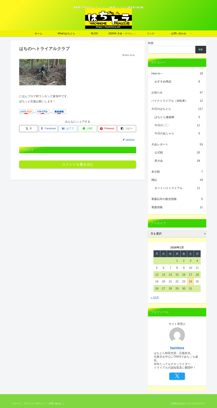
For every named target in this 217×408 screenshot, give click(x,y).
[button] (126, 128)
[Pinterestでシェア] (107, 128)
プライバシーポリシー (34, 403)
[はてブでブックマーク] (67, 128)
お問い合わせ (55, 403)
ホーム (17, 403)
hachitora (177, 348)
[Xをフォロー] (177, 376)
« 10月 (155, 297)
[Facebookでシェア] (48, 128)
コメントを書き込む (78, 164)
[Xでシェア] (28, 128)
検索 (151, 43)
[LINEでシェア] (87, 128)
